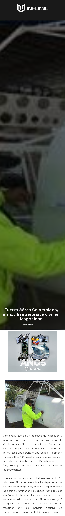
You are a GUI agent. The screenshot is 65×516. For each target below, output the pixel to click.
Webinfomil (28, 325)
